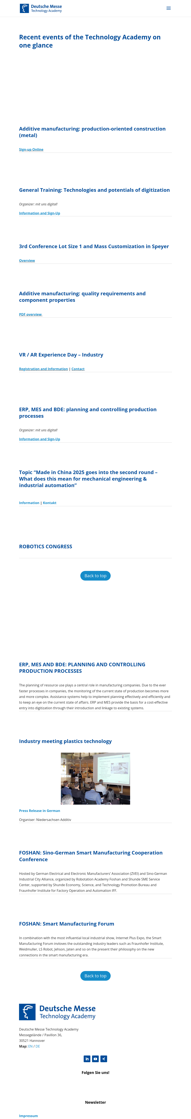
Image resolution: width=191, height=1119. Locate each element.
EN (30, 1046)
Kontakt (49, 503)
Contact (78, 369)
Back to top (95, 575)
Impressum (28, 1116)
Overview (27, 260)
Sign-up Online (31, 149)
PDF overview (30, 314)
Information (29, 503)
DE (38, 1046)
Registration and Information (43, 369)
